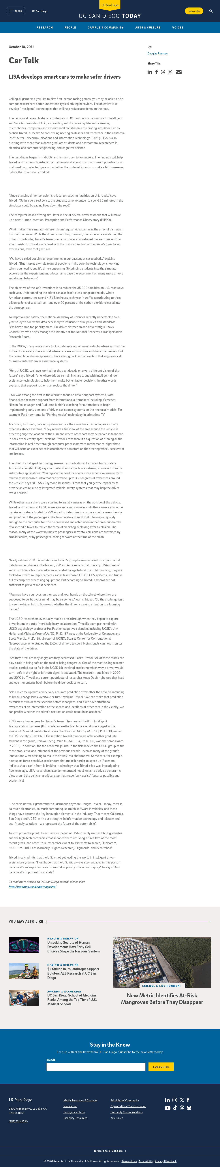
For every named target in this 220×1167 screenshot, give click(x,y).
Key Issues (116, 1118)
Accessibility (146, 1161)
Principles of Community (124, 1100)
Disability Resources (75, 1118)
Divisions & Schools (110, 1151)
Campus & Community (106, 27)
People (70, 27)
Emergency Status (74, 1112)
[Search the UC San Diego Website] (211, 10)
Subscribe (161, 1066)
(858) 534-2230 (18, 1121)
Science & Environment (162, 985)
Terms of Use (129, 1161)
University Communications (126, 1112)
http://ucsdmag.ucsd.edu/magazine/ (32, 886)
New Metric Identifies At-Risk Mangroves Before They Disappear (162, 998)
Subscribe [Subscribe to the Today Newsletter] (194, 11)
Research (45, 27)
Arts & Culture (148, 27)
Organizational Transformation (128, 1106)
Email (51, 1059)
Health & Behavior (63, 938)
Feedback (171, 1161)
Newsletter (70, 1106)
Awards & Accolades (64, 991)
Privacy (159, 1161)
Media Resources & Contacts (80, 1100)
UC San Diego (39, 11)
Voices (177, 27)
